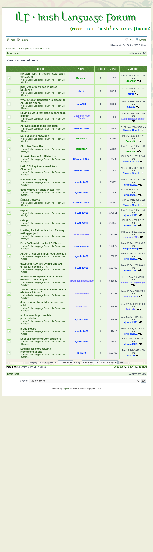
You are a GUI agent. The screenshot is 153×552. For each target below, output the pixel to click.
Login (11, 40)
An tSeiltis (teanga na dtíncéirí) (39, 125)
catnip (24, 220)
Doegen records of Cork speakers (40, 338)
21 (140, 367)
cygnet (24, 210)
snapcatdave (82, 293)
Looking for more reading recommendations (35, 350)
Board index (13, 53)
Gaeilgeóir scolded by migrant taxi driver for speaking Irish (41, 265)
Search (141, 40)
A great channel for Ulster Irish (38, 156)
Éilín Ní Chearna (30, 200)
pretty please (28, 328)
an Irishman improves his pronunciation (35, 317)
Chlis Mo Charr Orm (32, 146)
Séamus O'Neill (81, 128)
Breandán (81, 78)
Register (23, 40)
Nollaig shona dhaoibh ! (34, 136)
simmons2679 (81, 234)
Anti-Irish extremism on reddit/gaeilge (43, 253)
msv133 (81, 104)
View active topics (42, 48)
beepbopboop (81, 246)
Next (144, 367)
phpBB (66, 388)
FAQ (129, 40)
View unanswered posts (18, 48)
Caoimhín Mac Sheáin (82, 117)
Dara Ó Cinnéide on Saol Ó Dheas (40, 243)
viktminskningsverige (82, 280)
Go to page (119, 367)
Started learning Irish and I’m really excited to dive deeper (41, 278)
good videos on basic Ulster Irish (40, 189)
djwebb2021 (81, 182)
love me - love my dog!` (34, 179)
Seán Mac (81, 306)
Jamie (81, 91)
